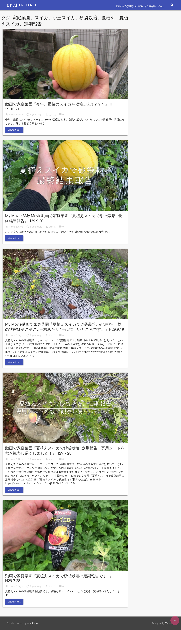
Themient (170, 623)
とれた (52, 114)
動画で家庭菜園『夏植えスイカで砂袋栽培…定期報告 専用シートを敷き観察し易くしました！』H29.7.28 (65, 451)
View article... (14, 130)
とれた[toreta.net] (22, 5)
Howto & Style (16, 114)
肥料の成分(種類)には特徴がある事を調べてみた (140, 6)
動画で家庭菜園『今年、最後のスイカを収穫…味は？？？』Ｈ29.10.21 (59, 106)
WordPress (32, 623)
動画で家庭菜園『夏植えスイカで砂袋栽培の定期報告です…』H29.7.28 (59, 578)
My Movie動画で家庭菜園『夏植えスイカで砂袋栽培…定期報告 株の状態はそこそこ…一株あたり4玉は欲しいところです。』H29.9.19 (64, 327)
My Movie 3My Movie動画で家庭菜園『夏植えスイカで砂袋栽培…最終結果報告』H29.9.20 (63, 218)
